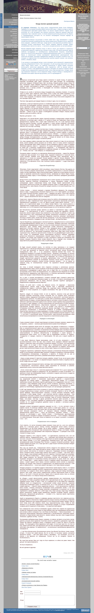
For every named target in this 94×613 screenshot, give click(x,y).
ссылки (15, 52)
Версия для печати (25, 15)
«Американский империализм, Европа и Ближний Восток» (37, 576)
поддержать (1, 21)
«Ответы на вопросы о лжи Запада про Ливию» (34, 585)
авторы (15, 49)
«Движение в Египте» (27, 568)
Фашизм (83, 64)
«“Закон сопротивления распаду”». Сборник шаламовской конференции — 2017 (83, 39)
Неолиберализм (83, 66)
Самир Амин (25, 566)
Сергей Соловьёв (26, 583)
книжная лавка (12, 55)
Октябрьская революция (83, 57)
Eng (87, 0)
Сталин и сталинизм (83, 70)
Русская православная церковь (83, 68)
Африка (21, 18)
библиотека (13, 27)
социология (14, 40)
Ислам (35, 18)
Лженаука (83, 75)
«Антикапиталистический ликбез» (31, 581)
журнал (15, 17)
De (89, 0)
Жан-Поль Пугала (26, 587)
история (15, 38)
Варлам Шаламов (83, 16)
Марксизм (83, 62)
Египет (39, 18)
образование (13, 31)
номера (15, 20)
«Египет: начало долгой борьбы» (30, 563)
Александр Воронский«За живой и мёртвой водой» (83, 34)
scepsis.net (69, 609)
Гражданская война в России (83, 55)
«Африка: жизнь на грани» (29, 572)
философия (14, 35)
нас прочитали (13, 22)
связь (15, 58)
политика (14, 29)
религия (15, 33)
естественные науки (11, 44)
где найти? (14, 24)
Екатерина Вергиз (69, 21)
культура (14, 42)
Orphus (6, 75)
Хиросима (83, 18)
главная (15, 15)
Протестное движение (29, 18)
